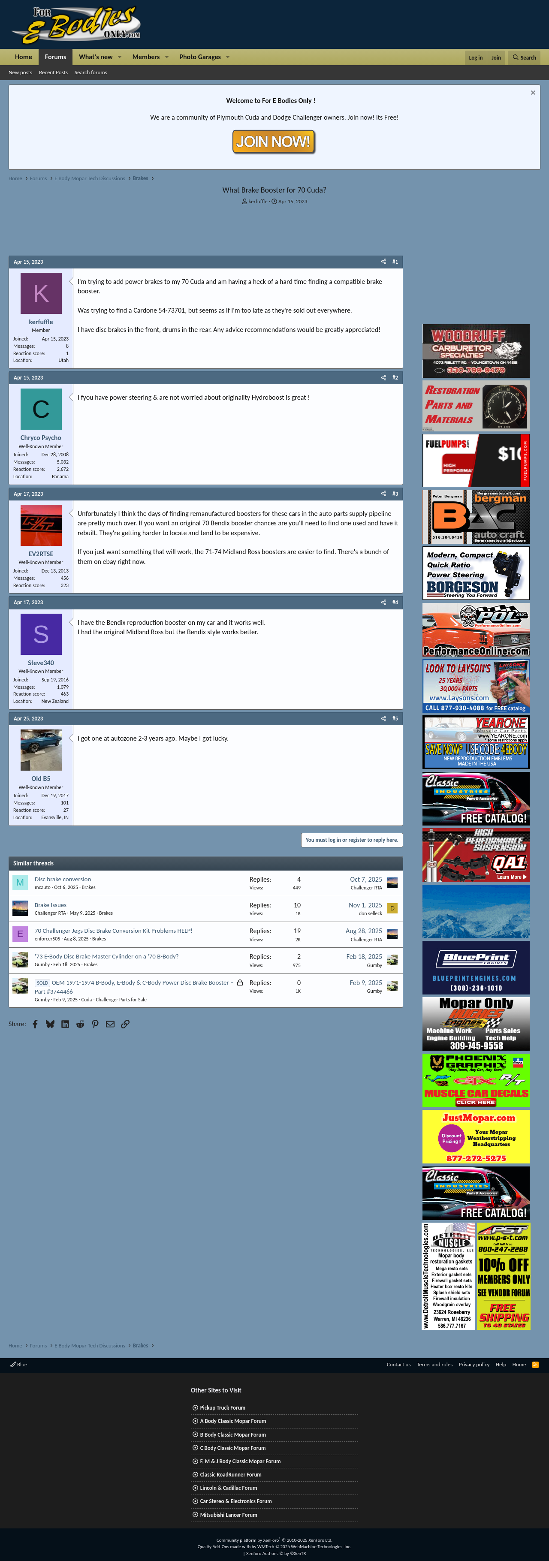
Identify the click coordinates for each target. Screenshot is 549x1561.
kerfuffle (258, 201)
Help (501, 1364)
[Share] (383, 262)
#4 (395, 602)
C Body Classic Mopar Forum (233, 1448)
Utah (63, 360)
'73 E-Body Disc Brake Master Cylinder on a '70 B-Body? (107, 956)
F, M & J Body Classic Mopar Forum (240, 1461)
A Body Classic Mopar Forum (233, 1421)
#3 (395, 494)
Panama (60, 476)
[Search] (524, 58)
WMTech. (304, 1546)
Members (146, 57)
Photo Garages (200, 57)
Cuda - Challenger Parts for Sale (114, 1000)
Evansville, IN (55, 817)
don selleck (370, 913)
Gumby (42, 964)
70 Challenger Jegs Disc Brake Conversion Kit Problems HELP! (114, 930)
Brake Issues (50, 905)
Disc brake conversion (63, 879)
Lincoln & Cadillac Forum (228, 1488)
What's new (96, 57)
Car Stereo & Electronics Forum (236, 1501)
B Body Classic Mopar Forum (233, 1434)
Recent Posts (53, 72)
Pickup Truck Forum (222, 1407)
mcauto (43, 887)
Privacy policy (474, 1364)
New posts (20, 72)
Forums (55, 57)
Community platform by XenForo (274, 1540)
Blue (18, 1364)
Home (23, 57)
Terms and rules (434, 1364)
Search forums (91, 72)
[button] (120, 57)
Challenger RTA (366, 888)
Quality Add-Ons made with (225, 1546)
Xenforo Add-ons (276, 1553)
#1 (395, 262)
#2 (395, 377)
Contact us (399, 1364)
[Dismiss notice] (532, 93)
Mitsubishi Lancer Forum (228, 1515)
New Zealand (55, 701)
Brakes (89, 887)
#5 (395, 718)
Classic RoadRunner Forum (231, 1474)
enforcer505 (47, 939)
